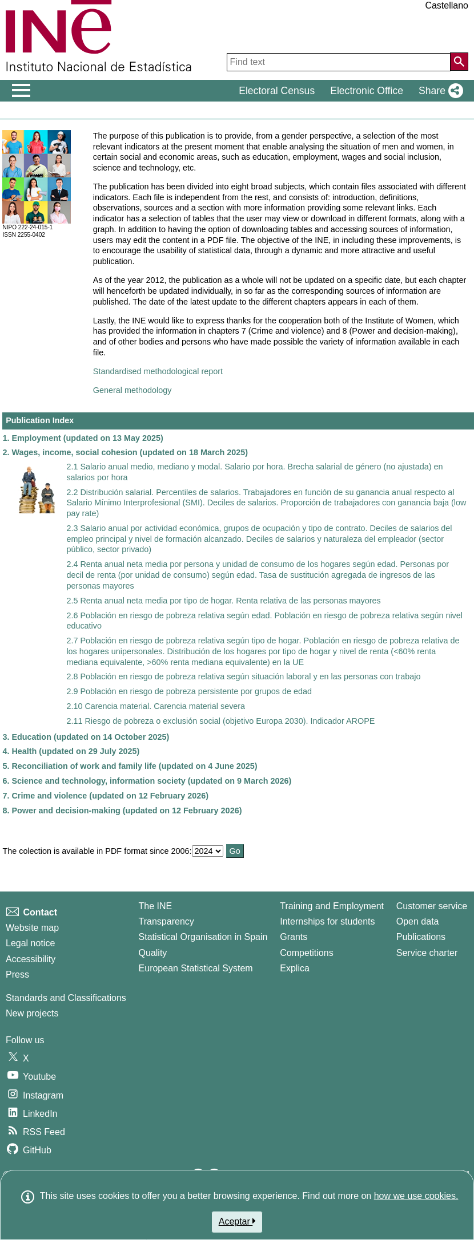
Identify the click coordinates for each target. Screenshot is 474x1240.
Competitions (306, 953)
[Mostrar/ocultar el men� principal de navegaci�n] (21, 90)
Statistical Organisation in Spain (203, 937)
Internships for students (327, 921)
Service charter (427, 953)
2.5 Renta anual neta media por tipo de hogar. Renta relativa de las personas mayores (223, 600)
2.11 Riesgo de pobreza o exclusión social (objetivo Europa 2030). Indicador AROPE (220, 721)
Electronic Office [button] (366, 90)
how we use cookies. (416, 1196)
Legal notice (30, 943)
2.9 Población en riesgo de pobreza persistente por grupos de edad (189, 691)
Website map (32, 928)
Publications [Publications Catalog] (420, 937)
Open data (417, 921)
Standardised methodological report (158, 371)
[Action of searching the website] (459, 61)
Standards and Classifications (66, 998)
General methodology (132, 390)
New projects (32, 1013)
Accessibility (30, 959)
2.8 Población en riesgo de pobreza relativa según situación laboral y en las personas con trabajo (243, 676)
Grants (293, 937)
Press (17, 974)
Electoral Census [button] (277, 90)
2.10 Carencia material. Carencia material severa (155, 706)
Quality (153, 953)
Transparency (166, 921)
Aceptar (237, 1221)
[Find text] (339, 62)
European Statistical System (196, 968)
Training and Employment (332, 906)
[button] (438, 90)
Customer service (431, 906)
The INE (155, 906)
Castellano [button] (446, 5)
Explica (295, 968)
